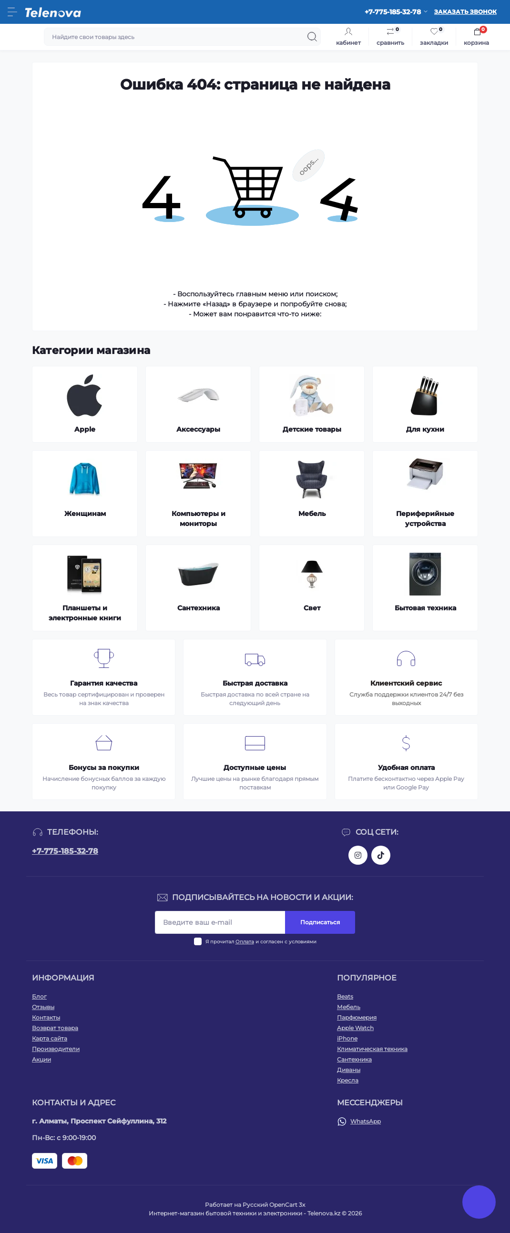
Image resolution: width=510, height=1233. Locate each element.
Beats (345, 996)
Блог (39, 996)
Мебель (348, 1007)
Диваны (348, 1069)
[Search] (312, 37)
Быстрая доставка (255, 683)
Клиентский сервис (406, 683)
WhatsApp (365, 1121)
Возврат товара (55, 1027)
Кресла (347, 1080)
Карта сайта (49, 1038)
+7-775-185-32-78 (65, 851)
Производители (56, 1048)
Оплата (244, 942)
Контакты (46, 1017)
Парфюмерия (357, 1017)
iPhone (347, 1038)
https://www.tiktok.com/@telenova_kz (380, 855)
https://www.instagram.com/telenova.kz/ (358, 855)
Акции (41, 1059)
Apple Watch (355, 1027)
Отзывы (43, 1007)
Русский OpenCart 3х (274, 1204)
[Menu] (12, 12)
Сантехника (354, 1059)
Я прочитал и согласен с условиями (260, 942)
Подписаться (320, 922)
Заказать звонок (465, 11)
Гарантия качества (103, 683)
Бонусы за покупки (104, 767)
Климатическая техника (372, 1048)
